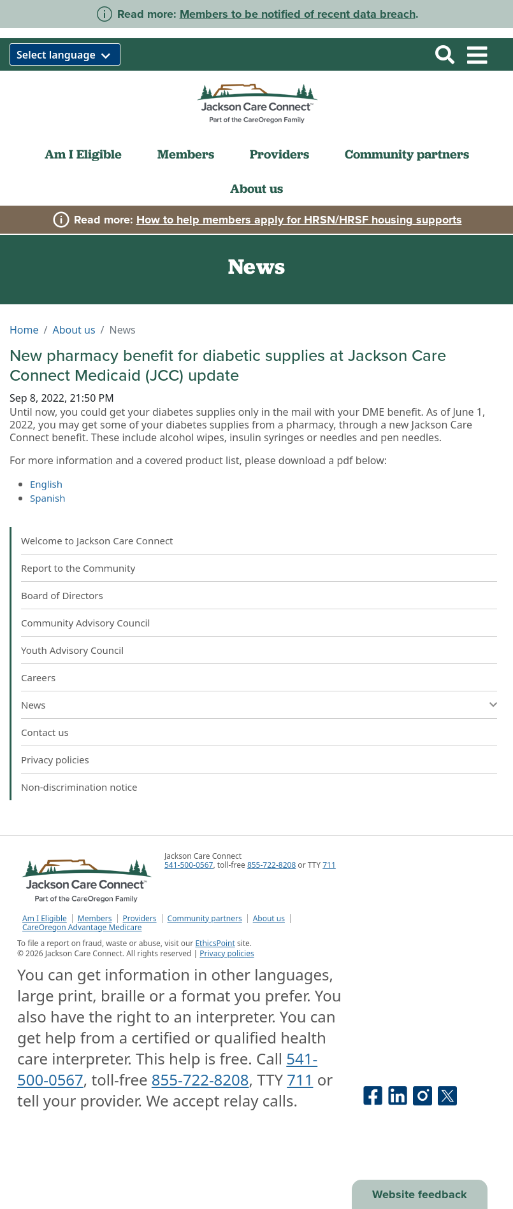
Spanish (47, 497)
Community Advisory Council (85, 622)
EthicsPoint (215, 943)
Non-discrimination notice (79, 787)
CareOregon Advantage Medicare (82, 927)
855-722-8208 (271, 864)
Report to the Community (78, 568)
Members (185, 154)
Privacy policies (55, 759)
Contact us (45, 732)
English (46, 483)
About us (256, 188)
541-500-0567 (188, 864)
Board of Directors (62, 595)
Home (24, 330)
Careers (38, 677)
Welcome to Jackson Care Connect (97, 540)
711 (329, 864)
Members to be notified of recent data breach (297, 14)
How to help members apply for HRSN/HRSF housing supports (299, 220)
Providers (279, 154)
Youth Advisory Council (72, 650)
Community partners (407, 154)
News (33, 704)
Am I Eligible (83, 154)
